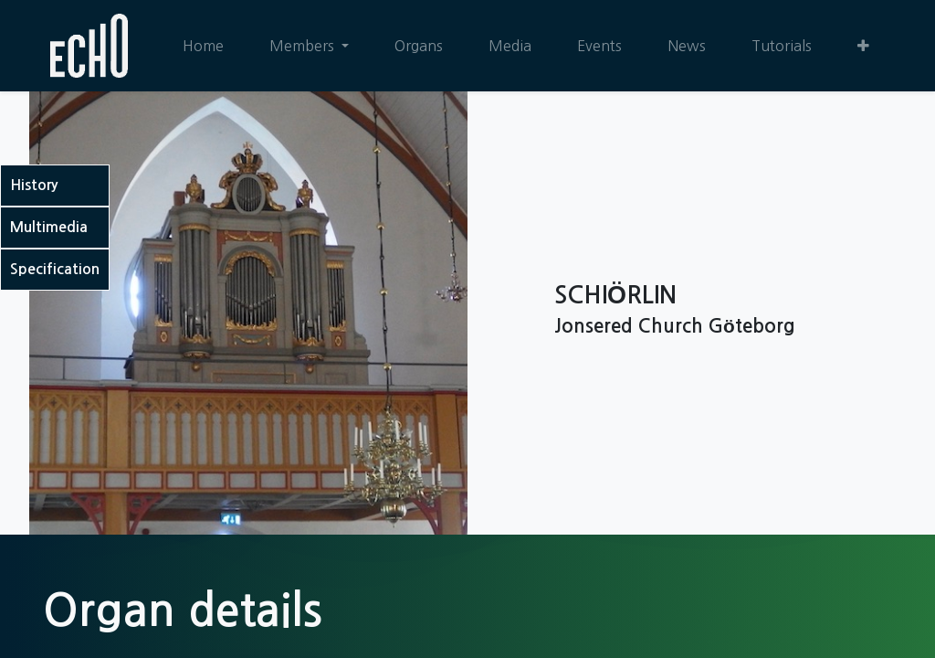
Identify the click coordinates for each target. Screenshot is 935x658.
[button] (863, 46)
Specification (55, 269)
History (34, 185)
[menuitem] (203, 46)
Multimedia (49, 227)
